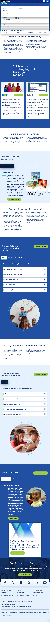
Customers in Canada (23, 595)
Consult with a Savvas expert (11, 24)
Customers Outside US (7, 595)
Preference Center (38, 590)
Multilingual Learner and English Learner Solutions (11, 8)
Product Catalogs (38, 592)
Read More (13, 518)
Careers (19, 590)
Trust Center (20, 592)
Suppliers (3, 592)
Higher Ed (8, 1)
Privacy (28, 612)
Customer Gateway (6, 590)
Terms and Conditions (6, 615)
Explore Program (14, 199)
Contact (44, 4)
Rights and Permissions (36, 612)
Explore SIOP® (18, 95)
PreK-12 (3, 1)
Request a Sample (17, 553)
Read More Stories (40, 473)
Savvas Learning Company (6, 7)
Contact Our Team (25, 574)
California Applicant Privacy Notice (16, 612)
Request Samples (41, 246)
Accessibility (4, 612)
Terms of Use (45, 612)
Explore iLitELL (43, 95)
